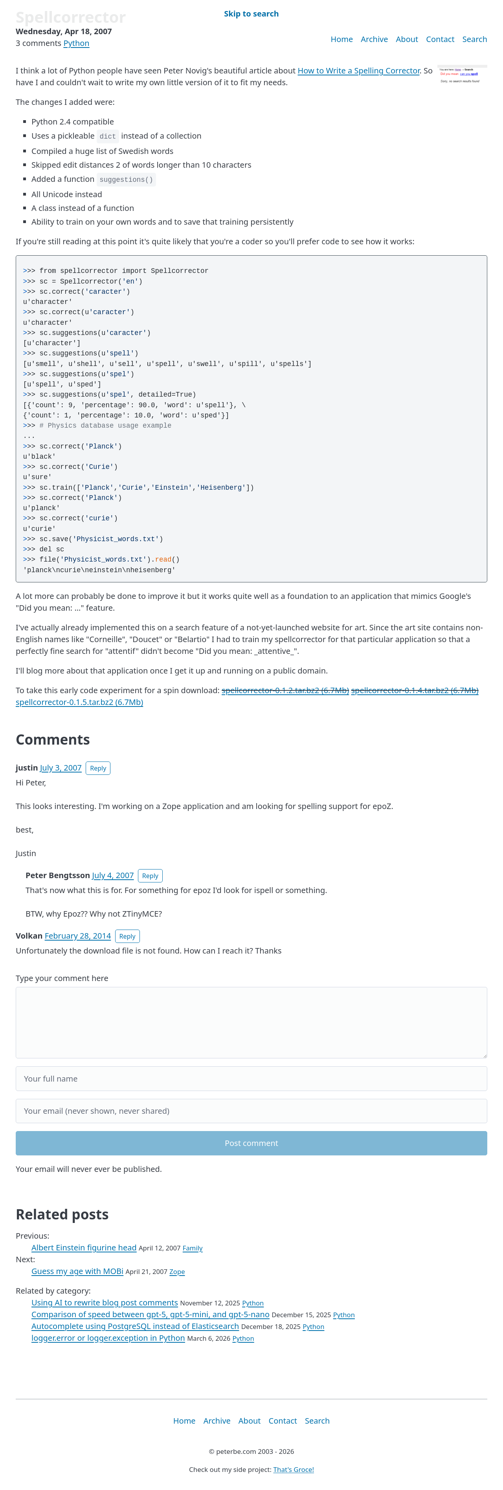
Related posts (62, 1214)
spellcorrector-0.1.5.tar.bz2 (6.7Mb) (79, 702)
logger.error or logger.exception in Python (108, 1338)
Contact (440, 39)
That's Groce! (293, 1469)
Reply (98, 768)
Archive (374, 39)
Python (76, 43)
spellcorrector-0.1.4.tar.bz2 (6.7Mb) (415, 690)
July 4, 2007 (113, 875)
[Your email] (251, 1111)
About (407, 39)
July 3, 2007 (61, 767)
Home (341, 39)
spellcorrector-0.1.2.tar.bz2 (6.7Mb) (285, 690)
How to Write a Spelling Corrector (359, 70)
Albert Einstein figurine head (84, 1247)
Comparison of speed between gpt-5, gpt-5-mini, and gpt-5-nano (150, 1314)
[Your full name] (251, 1078)
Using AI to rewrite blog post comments (104, 1302)
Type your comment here (62, 978)
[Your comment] (251, 1022)
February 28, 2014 (78, 935)
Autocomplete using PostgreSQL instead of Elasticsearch (135, 1326)
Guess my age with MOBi (77, 1271)
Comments (53, 739)
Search (475, 39)
